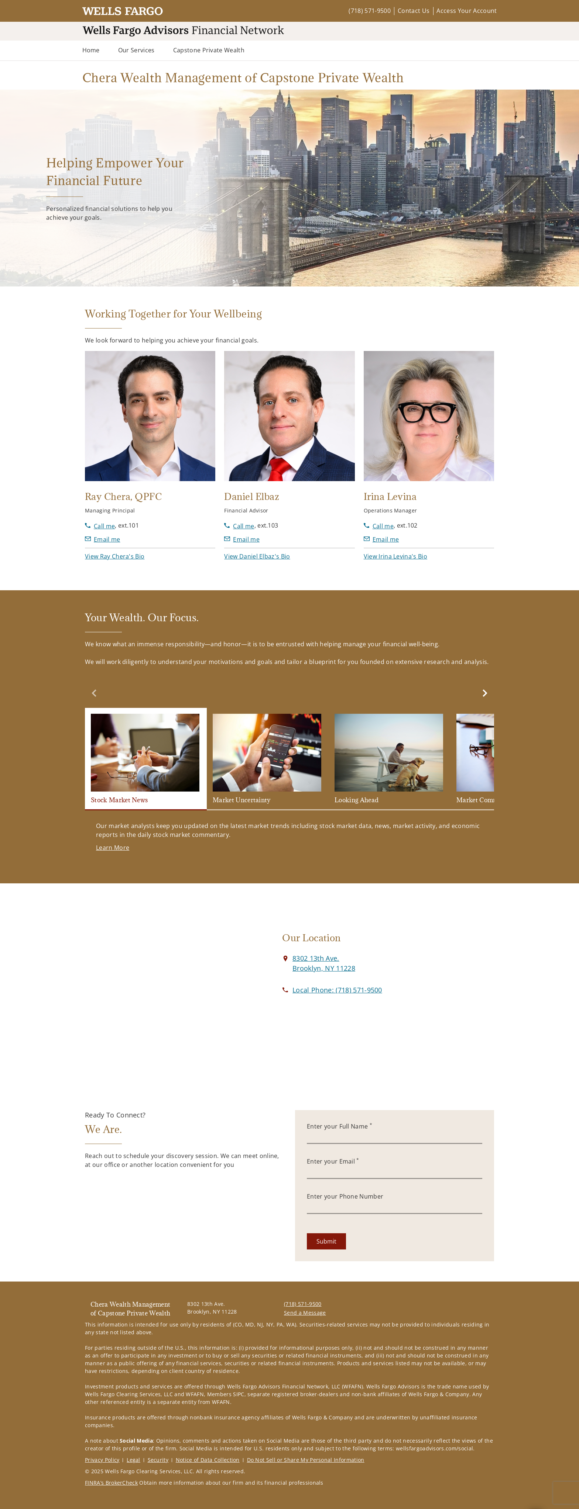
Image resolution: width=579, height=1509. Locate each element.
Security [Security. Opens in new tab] (158, 1459)
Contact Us (413, 11)
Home (91, 50)
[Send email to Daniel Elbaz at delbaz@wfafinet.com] (242, 539)
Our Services (136, 50)
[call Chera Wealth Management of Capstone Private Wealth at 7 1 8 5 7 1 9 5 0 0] (337, 989)
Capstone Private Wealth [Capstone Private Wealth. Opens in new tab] (208, 50)
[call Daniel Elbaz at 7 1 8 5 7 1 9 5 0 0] (239, 526)
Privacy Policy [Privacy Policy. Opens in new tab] (102, 1459)
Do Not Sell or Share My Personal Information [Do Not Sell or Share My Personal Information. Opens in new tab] (305, 1459)
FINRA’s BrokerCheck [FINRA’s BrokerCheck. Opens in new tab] (111, 1482)
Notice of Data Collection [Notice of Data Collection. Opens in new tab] (208, 1459)
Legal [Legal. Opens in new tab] (133, 1459)
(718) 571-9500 (369, 11)
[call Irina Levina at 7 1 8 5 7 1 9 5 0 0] (379, 526)
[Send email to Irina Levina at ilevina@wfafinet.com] (381, 539)
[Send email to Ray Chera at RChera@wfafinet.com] (102, 539)
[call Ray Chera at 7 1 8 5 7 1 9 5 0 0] (100, 526)
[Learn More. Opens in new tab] (112, 848)
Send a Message (305, 1312)
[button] (114, 556)
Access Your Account (466, 11)
